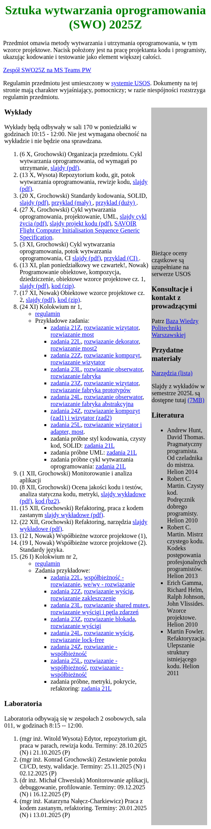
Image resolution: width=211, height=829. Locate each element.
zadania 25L (66, 424)
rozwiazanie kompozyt (112, 355)
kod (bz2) (47, 501)
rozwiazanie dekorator (111, 341)
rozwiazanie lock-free (77, 640)
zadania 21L (99, 445)
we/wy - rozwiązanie (109, 584)
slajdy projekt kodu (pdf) (80, 223)
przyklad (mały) (72, 202)
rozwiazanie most (72, 334)
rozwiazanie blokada (109, 619)
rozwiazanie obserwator (113, 369)
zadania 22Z (66, 355)
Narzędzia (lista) (172, 373)
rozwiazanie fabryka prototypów (91, 390)
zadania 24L (66, 397)
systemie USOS (130, 83)
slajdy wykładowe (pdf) (73, 515)
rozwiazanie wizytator (111, 327)
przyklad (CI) (121, 258)
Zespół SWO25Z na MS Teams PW (47, 70)
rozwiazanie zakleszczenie (83, 598)
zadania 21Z (66, 327)
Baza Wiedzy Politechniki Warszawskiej (175, 328)
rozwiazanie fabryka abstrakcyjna (92, 404)
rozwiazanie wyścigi (76, 626)
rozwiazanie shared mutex (116, 605)
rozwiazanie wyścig (108, 591)
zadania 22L (66, 341)
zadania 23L (66, 369)
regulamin (47, 313)
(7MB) (195, 400)
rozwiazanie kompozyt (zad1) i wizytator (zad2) (95, 414)
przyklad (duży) (116, 202)
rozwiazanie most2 (74, 348)
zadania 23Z (66, 383)
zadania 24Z (66, 411)
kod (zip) (62, 286)
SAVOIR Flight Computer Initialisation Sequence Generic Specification (80, 230)
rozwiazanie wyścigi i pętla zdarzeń (94, 612)
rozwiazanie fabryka (76, 376)
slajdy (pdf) (65, 168)
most (77, 431)
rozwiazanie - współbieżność (84, 650)
